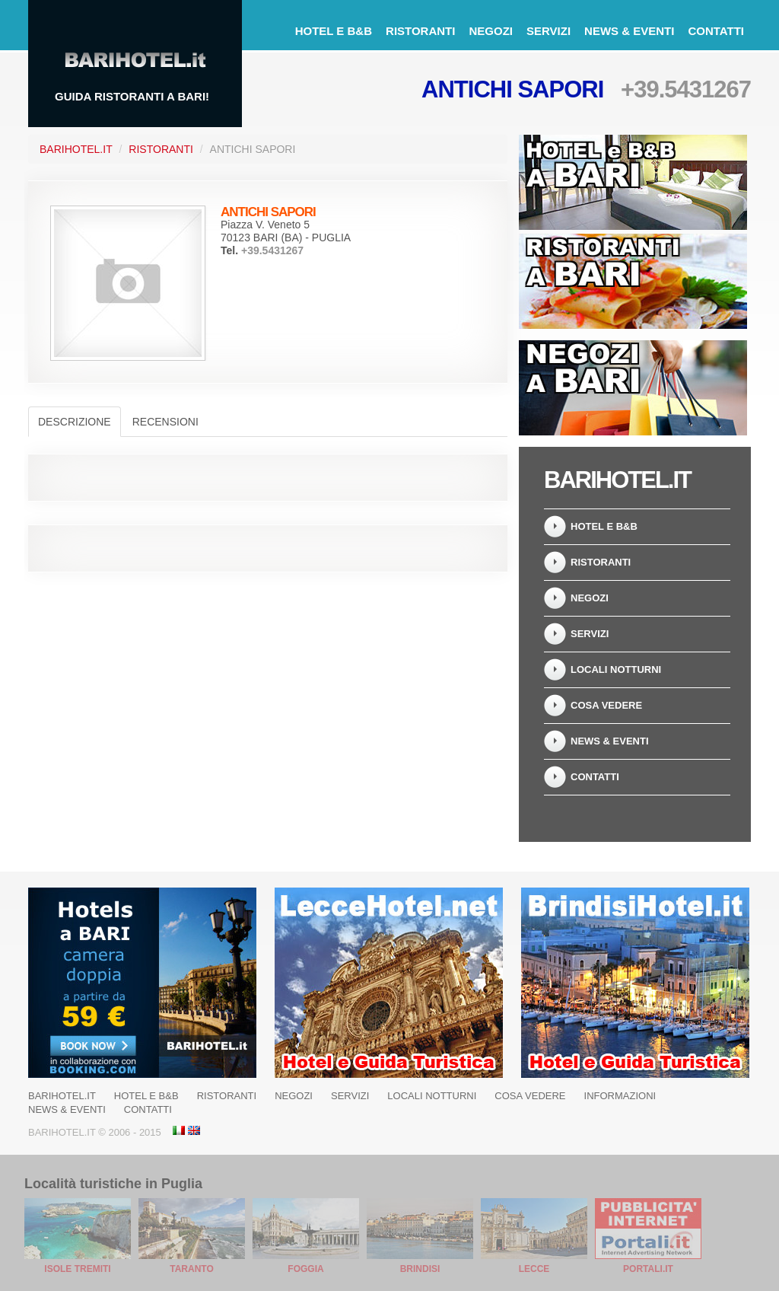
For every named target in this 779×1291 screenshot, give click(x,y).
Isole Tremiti (77, 1269)
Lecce (534, 1269)
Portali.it (648, 1269)
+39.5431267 (686, 89)
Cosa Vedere (606, 705)
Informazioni (620, 1095)
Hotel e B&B (333, 30)
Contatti (716, 30)
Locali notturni (616, 669)
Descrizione (74, 422)
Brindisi (420, 1269)
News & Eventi (629, 30)
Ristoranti (420, 30)
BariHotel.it (76, 149)
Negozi (491, 30)
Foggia (305, 1269)
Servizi (548, 30)
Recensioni (165, 422)
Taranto (192, 1269)
